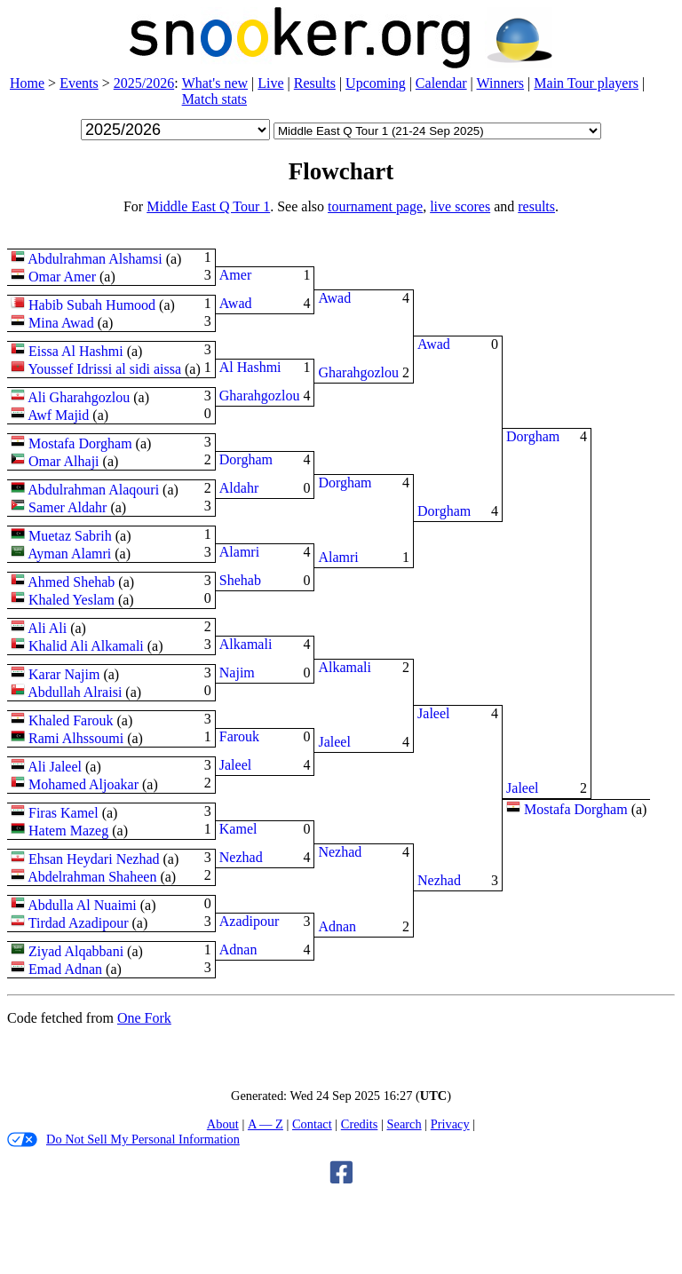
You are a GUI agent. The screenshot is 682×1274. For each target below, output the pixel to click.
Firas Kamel (63, 812)
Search (403, 1124)
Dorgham (246, 459)
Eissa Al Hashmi (75, 351)
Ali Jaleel (55, 766)
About (223, 1124)
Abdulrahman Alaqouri (93, 489)
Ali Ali (47, 628)
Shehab (240, 580)
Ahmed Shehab (71, 582)
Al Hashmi (250, 367)
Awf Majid (58, 415)
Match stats (214, 99)
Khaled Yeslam (71, 599)
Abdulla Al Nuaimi (82, 905)
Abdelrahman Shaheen (92, 876)
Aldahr (238, 487)
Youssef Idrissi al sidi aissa (104, 368)
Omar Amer (62, 276)
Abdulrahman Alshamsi (95, 258)
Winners (501, 83)
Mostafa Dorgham (80, 443)
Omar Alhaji (63, 461)
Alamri (239, 551)
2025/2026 (144, 83)
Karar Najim (63, 674)
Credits (359, 1124)
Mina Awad (61, 322)
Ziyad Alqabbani (75, 951)
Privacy (450, 1124)
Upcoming (375, 83)
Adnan (238, 949)
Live (270, 83)
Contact (312, 1124)
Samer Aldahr (67, 507)
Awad (235, 303)
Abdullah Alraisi (75, 692)
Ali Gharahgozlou (79, 397)
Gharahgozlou (259, 395)
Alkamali (246, 644)
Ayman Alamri (69, 553)
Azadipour (249, 921)
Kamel (238, 828)
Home (27, 83)
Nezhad (241, 857)
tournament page (375, 206)
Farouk (239, 736)
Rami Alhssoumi (75, 738)
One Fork (144, 1017)
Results (315, 83)
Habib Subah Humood (91, 305)
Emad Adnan (65, 969)
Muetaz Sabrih (70, 535)
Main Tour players (586, 83)
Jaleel (235, 764)
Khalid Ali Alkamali (86, 645)
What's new (215, 83)
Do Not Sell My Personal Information (123, 1139)
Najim (237, 672)
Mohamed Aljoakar (83, 784)
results (536, 206)
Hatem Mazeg (68, 830)
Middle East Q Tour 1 (208, 206)
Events (79, 83)
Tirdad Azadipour (78, 922)
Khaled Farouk (71, 720)
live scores (460, 206)
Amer (235, 274)
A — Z (265, 1124)
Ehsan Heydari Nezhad (94, 858)
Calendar (441, 83)
